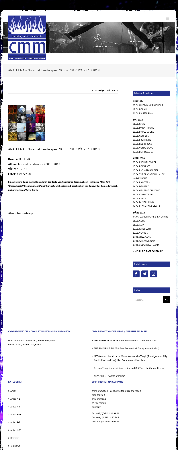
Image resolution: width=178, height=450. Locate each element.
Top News (15, 445)
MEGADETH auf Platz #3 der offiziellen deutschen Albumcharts (125, 340)
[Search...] (148, 299)
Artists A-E (15, 398)
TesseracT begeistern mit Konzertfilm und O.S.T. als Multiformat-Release (129, 368)
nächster (111, 90)
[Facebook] (136, 273)
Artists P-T (15, 422)
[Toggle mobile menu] (168, 18)
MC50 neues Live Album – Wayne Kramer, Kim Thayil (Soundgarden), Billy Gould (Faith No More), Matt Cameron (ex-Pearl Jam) (130, 358)
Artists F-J (15, 406)
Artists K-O (15, 414)
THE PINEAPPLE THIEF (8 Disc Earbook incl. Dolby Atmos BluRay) (126, 348)
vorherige (99, 90)
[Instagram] (153, 273)
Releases (14, 438)
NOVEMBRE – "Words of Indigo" (109, 375)
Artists (13, 390)
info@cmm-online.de (108, 421)
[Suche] (166, 299)
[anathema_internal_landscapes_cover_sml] (26, 123)
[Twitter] (144, 273)
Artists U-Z (15, 430)
